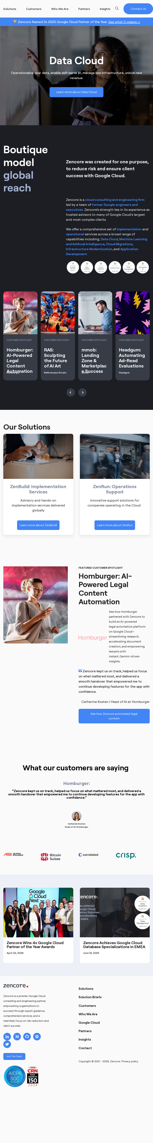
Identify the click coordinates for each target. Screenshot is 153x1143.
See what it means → (124, 22)
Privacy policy (130, 1061)
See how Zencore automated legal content (114, 716)
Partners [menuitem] (85, 1031)
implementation (129, 229)
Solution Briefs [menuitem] (90, 997)
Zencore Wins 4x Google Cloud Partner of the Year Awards (35, 944)
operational (75, 234)
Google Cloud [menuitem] (89, 1022)
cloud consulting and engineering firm (114, 200)
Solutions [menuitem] (86, 988)
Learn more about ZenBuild (38, 525)
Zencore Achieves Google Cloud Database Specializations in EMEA (114, 944)
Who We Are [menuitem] (88, 1014)
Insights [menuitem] (85, 1039)
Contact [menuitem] (85, 1048)
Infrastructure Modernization (89, 249)
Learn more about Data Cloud (76, 92)
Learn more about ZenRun (115, 525)
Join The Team (14, 1056)
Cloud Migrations (119, 244)
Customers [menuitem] (87, 1006)
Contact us (138, 9)
